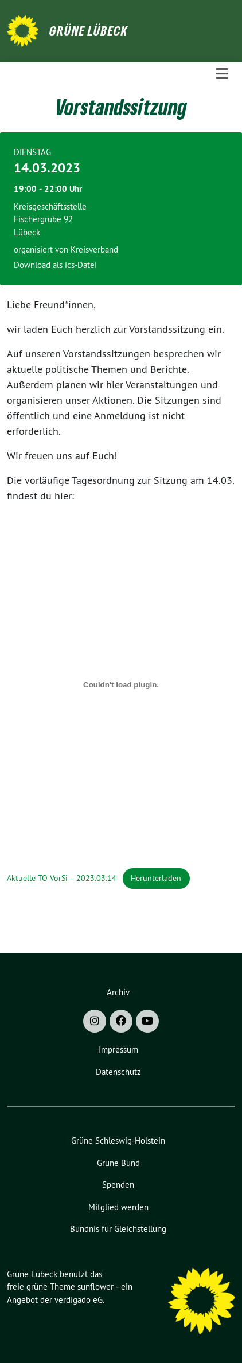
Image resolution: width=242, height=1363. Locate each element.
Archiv (118, 992)
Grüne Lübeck (88, 30)
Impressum (118, 1049)
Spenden (118, 1184)
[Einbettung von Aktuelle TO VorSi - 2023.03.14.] (121, 684)
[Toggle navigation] (222, 74)
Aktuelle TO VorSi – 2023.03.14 (61, 878)
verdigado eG (78, 1299)
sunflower (95, 1286)
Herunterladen (156, 878)
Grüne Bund (118, 1162)
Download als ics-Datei (55, 264)
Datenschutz (118, 1071)
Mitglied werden (118, 1207)
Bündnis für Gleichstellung (118, 1228)
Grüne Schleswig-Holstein (118, 1140)
